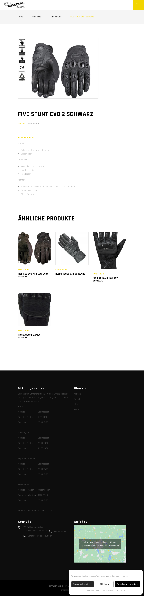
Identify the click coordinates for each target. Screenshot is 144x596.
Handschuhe (55, 17)
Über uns (78, 404)
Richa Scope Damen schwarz (29, 336)
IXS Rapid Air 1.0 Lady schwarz (105, 279)
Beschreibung (26, 137)
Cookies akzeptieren (82, 584)
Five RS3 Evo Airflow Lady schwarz (33, 275)
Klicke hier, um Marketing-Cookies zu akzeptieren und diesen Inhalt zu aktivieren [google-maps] (100, 544)
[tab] (26, 137)
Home (20, 17)
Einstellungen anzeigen (127, 584)
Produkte (36, 17)
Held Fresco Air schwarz (70, 273)
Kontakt (77, 409)
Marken (77, 393)
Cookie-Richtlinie (92, 591)
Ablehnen (104, 584)
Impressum (121, 591)
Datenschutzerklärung (108, 591)
